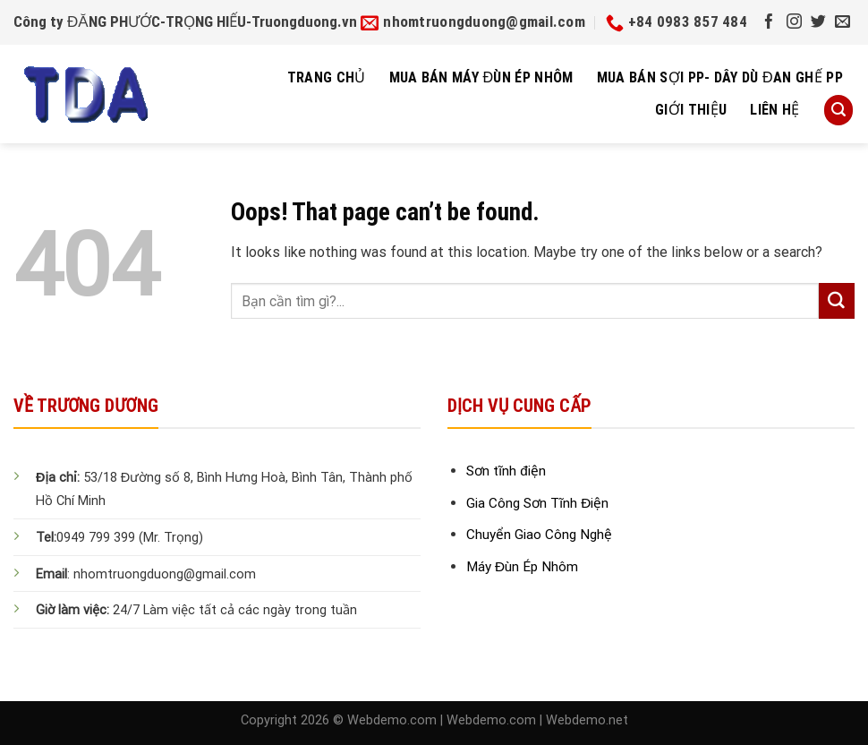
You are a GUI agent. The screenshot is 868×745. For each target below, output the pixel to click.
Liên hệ (774, 109)
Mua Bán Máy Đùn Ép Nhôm (481, 77)
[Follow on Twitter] (818, 22)
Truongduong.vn (304, 21)
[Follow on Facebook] (769, 22)
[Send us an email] (842, 22)
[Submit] (837, 301)
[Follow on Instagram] (794, 22)
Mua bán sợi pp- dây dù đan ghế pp (720, 77)
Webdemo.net (587, 720)
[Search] (838, 109)
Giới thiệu (691, 109)
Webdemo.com (392, 720)
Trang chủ (326, 77)
